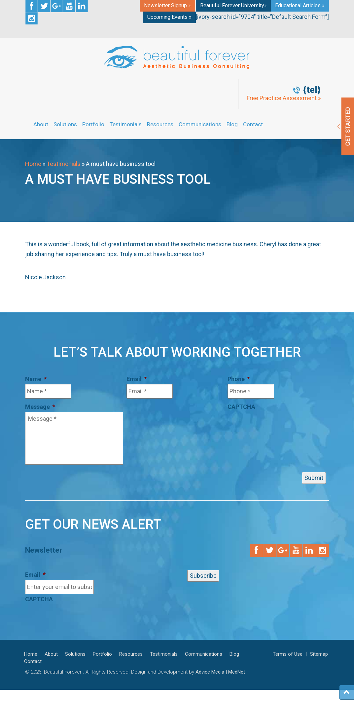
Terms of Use (287, 654)
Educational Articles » (300, 5)
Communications (200, 124)
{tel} (312, 90)
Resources (160, 124)
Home (33, 163)
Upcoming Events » (169, 17)
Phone (239, 378)
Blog (232, 124)
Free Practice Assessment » (284, 98)
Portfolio (93, 124)
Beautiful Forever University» (233, 5)
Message (40, 406)
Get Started (344, 126)
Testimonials (126, 124)
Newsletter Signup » (167, 5)
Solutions (65, 124)
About (40, 124)
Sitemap (319, 654)
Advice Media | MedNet (220, 672)
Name (36, 378)
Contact (253, 124)
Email (136, 378)
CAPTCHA (241, 406)
